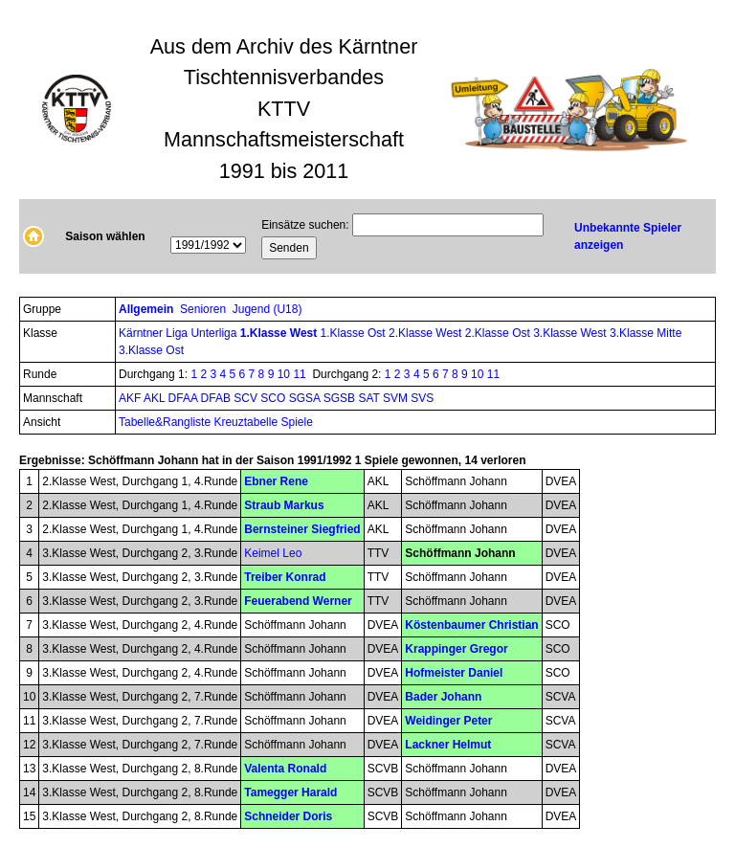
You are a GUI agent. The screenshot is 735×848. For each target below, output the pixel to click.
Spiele (296, 422)
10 (284, 374)
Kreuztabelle (245, 422)
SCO (274, 398)
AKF (131, 398)
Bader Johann (443, 696)
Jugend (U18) (269, 309)
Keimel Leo (272, 553)
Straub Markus (283, 505)
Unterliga (214, 333)
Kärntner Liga (154, 333)
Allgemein (148, 309)
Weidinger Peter (448, 720)
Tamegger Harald (290, 792)
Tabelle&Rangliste (165, 422)
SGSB (341, 398)
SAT (370, 398)
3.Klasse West (571, 333)
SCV (247, 398)
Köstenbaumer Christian (471, 625)
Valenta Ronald (285, 768)
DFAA (184, 398)
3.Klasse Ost (151, 350)
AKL (156, 398)
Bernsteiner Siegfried (302, 529)
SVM (397, 398)
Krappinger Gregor (456, 649)
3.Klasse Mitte (645, 333)
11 (299, 374)
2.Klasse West (427, 333)
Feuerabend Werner (297, 601)
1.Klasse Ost (355, 333)
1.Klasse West (280, 333)
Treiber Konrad (284, 577)
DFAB (217, 398)
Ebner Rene (276, 481)
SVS (422, 398)
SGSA (306, 398)
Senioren (204, 309)
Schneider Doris (288, 816)
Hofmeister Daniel (453, 673)
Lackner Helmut (448, 744)
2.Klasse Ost (499, 333)
